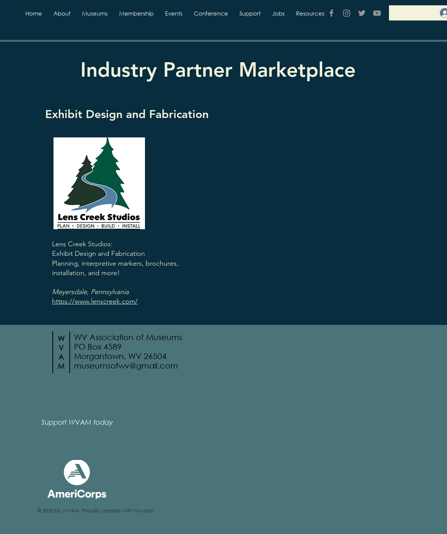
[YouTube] (377, 13)
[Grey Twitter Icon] (362, 13)
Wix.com (144, 510)
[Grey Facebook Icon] (331, 13)
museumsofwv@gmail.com (126, 365)
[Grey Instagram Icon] (346, 13)
